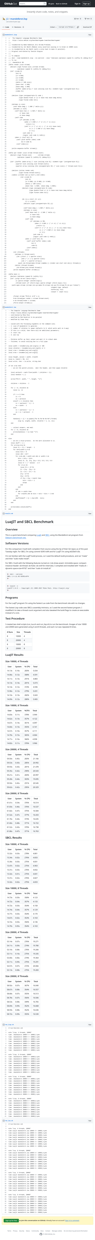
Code (6, 27)
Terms (9, 1231)
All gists (51, 4)
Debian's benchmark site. (15, 537)
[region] (47, 170)
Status (28, 1231)
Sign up (86, 3)
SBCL (47, 535)
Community (35, 1231)
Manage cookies (57, 1231)
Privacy (15, 1231)
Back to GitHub (61, 4)
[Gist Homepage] (10, 3)
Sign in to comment (72, 1220)
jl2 (7, 18)
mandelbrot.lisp (18, 18)
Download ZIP (87, 27)
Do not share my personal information (76, 1231)
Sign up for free (11, 1220)
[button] (78, 27)
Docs (42, 1231)
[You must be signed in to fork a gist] (88, 18)
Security (21, 1231)
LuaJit (39, 535)
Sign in (77, 3)
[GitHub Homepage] (41, 1234)
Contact (47, 1231)
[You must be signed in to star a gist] (78, 18)
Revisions (18, 27)
